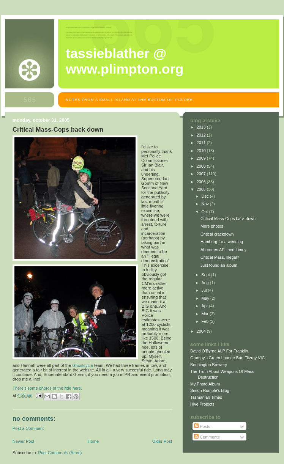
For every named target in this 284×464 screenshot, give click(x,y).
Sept (206, 274)
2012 (202, 135)
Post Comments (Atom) (60, 452)
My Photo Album (205, 384)
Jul (205, 290)
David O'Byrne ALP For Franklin (219, 351)
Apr (205, 306)
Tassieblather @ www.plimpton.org (124, 61)
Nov (206, 203)
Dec (206, 196)
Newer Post (23, 441)
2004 (202, 331)
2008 (202, 166)
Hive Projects (202, 404)
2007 (202, 173)
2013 (202, 127)
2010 (202, 150)
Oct (205, 211)
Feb (206, 321)
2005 (202, 189)
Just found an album (218, 265)
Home (93, 441)
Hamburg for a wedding (221, 241)
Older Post (162, 441)
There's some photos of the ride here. (47, 388)
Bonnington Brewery (208, 364)
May (206, 298)
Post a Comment (28, 428)
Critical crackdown (217, 234)
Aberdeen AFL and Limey (223, 249)
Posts (202, 426)
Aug (206, 282)
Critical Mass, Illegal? (219, 257)
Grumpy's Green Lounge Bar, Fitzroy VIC (227, 357)
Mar (206, 313)
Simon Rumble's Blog (209, 390)
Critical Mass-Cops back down (228, 218)
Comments (206, 437)
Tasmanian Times (206, 397)
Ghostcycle (82, 365)
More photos (211, 226)
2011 (202, 142)
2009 (202, 158)
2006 (202, 181)
